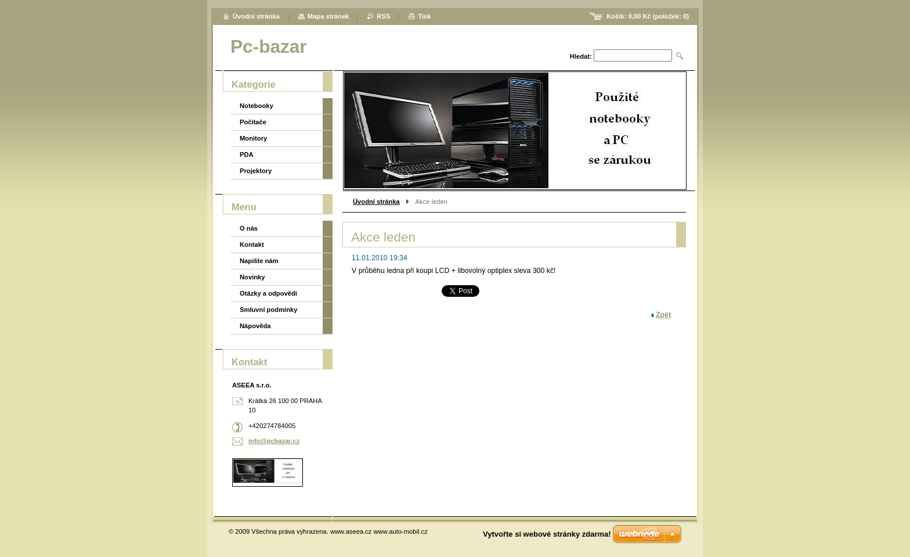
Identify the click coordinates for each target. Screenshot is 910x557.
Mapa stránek (328, 16)
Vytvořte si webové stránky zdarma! (547, 534)
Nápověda (255, 325)
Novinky (252, 277)
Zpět (663, 315)
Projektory (256, 170)
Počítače (253, 121)
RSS (383, 16)
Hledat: (581, 56)
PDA (247, 154)
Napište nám (259, 260)
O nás (249, 228)
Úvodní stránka (376, 201)
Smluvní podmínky (268, 309)
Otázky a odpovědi (268, 293)
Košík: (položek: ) (647, 16)
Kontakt (252, 244)
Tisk (424, 16)
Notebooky (256, 105)
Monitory (253, 138)
